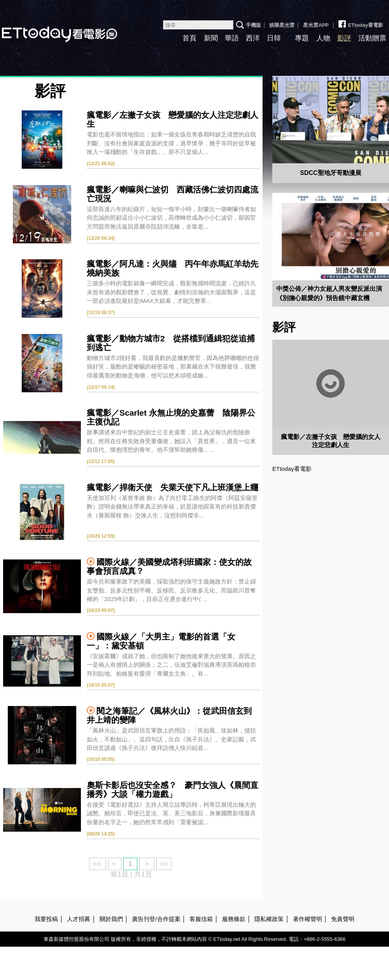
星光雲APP (316, 25)
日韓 (274, 38)
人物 (323, 38)
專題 (302, 38)
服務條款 (233, 919)
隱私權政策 (269, 919)
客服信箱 (201, 919)
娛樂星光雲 (281, 25)
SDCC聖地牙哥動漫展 (330, 173)
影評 (344, 38)
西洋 (253, 38)
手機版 (253, 25)
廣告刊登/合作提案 (156, 919)
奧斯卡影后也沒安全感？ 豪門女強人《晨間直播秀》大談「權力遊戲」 (172, 790)
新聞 (211, 38)
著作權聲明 (307, 919)
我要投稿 (46, 919)
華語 (232, 38)
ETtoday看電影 (360, 22)
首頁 (189, 38)
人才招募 (78, 919)
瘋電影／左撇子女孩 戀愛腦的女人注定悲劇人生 (330, 440)
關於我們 (111, 919)
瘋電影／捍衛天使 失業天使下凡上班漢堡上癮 (172, 487)
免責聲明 (342, 919)
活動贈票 (372, 38)
